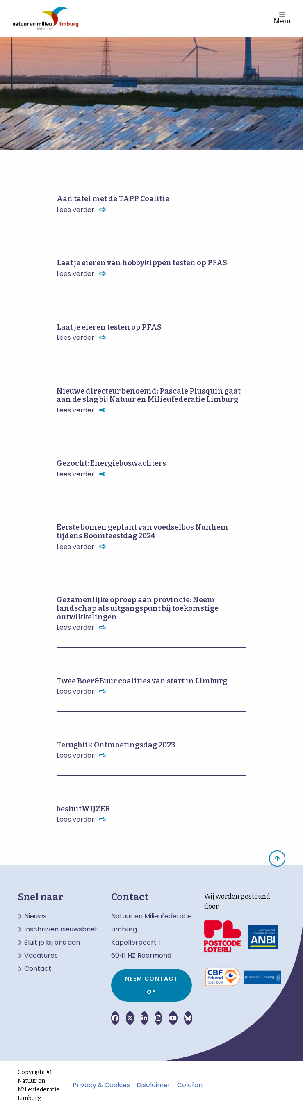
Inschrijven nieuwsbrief (60, 929)
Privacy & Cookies (101, 1085)
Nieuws (35, 916)
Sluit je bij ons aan (52, 942)
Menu (282, 18)
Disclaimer (154, 1085)
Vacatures (41, 955)
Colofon (190, 1085)
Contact (37, 969)
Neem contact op (151, 985)
